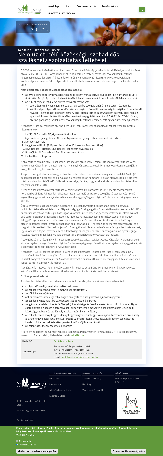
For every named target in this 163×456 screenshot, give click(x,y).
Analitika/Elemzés (27, 448)
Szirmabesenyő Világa (92, 378)
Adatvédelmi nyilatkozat (60, 390)
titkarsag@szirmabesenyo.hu (31, 412)
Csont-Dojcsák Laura (63, 341)
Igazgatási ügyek (47, 49)
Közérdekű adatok (57, 396)
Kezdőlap (53, 6)
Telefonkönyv (110, 6)
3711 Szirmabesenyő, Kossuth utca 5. (31, 403)
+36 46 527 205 (26, 420)
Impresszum (55, 384)
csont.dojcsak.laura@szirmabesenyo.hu (79, 357)
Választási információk (61, 12)
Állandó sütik (25, 444)
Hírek (67, 6)
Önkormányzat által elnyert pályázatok (127, 380)
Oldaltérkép (54, 378)
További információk (26, 438)
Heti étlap (86, 384)
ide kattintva (76, 335)
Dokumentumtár (86, 6)
